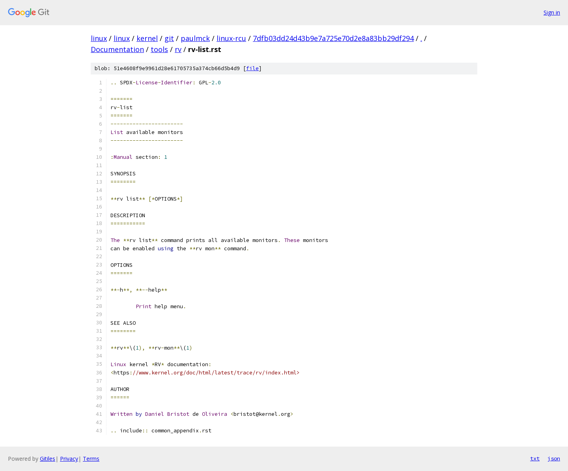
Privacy (69, 458)
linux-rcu (231, 38)
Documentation (117, 49)
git (169, 38)
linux (99, 38)
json (553, 458)
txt (535, 458)
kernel (147, 38)
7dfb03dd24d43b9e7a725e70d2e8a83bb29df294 (333, 38)
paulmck (195, 38)
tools (159, 49)
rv (178, 49)
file (252, 68)
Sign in (552, 12)
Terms (91, 458)
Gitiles (47, 458)
